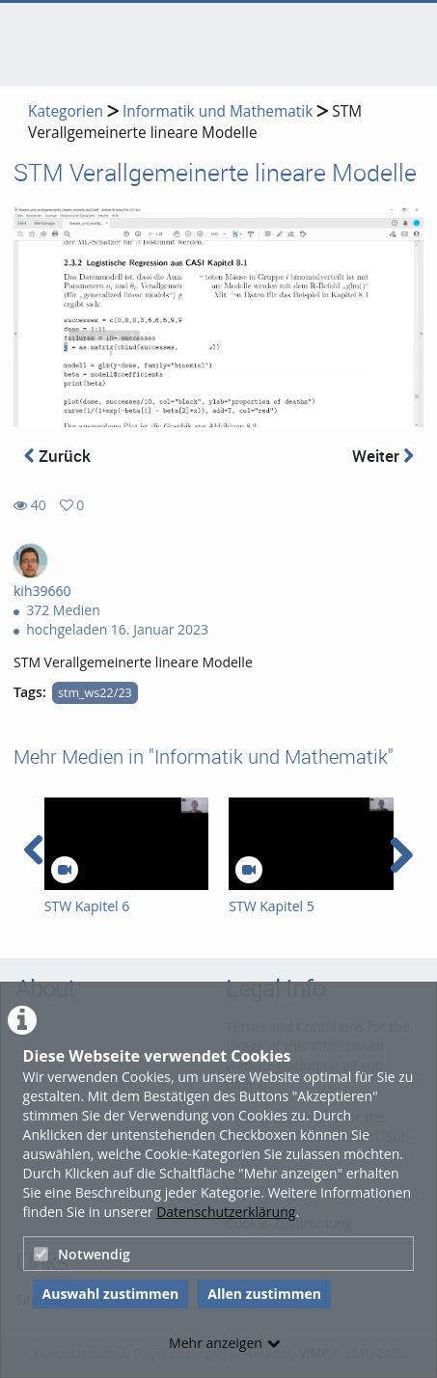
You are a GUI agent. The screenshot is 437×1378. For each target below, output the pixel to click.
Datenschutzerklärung (225, 1211)
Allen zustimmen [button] (264, 1293)
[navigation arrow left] (34, 850)
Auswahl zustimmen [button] (110, 1293)
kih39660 (42, 590)
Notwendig (82, 1254)
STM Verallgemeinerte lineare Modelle (195, 122)
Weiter (383, 456)
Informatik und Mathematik (218, 111)
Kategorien (65, 111)
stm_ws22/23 (95, 693)
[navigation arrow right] (401, 855)
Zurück (57, 456)
